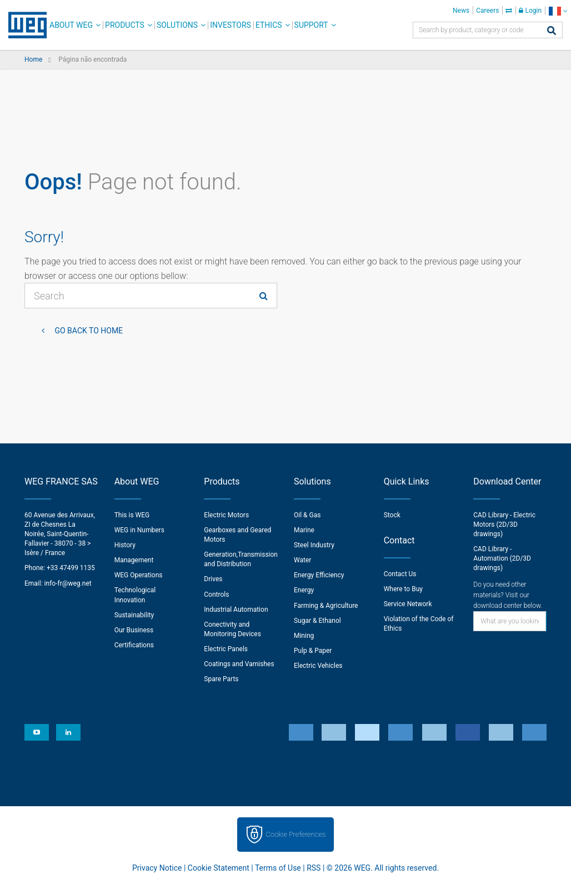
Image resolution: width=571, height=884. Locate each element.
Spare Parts (221, 679)
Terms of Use (278, 867)
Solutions (177, 25)
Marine (304, 530)
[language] (558, 11)
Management (134, 560)
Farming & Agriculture (326, 606)
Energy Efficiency (319, 575)
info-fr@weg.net (68, 583)
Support (311, 25)
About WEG (71, 25)
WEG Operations (138, 575)
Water (302, 560)
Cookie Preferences (296, 834)
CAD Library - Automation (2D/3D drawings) (502, 558)
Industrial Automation (236, 609)
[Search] (551, 31)
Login (530, 10)
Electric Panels (226, 649)
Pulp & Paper (313, 651)
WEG (23, 25)
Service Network (408, 604)
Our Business (134, 630)
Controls (216, 594)
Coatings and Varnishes (239, 664)
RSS (313, 867)
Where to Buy (403, 589)
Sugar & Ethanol (317, 621)
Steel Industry (314, 545)
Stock (392, 515)
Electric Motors (226, 515)
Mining (304, 636)
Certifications (134, 645)
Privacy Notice (157, 867)
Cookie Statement (218, 867)
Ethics (269, 25)
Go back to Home (88, 330)
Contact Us (400, 574)
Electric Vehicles (318, 666)
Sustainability (134, 615)
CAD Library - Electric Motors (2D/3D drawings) (504, 524)
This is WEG (132, 515)
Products (124, 25)
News (461, 10)
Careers (487, 10)
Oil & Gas (307, 515)
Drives (213, 579)
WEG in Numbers (139, 530)
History (125, 545)
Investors (230, 25)
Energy (304, 590)
